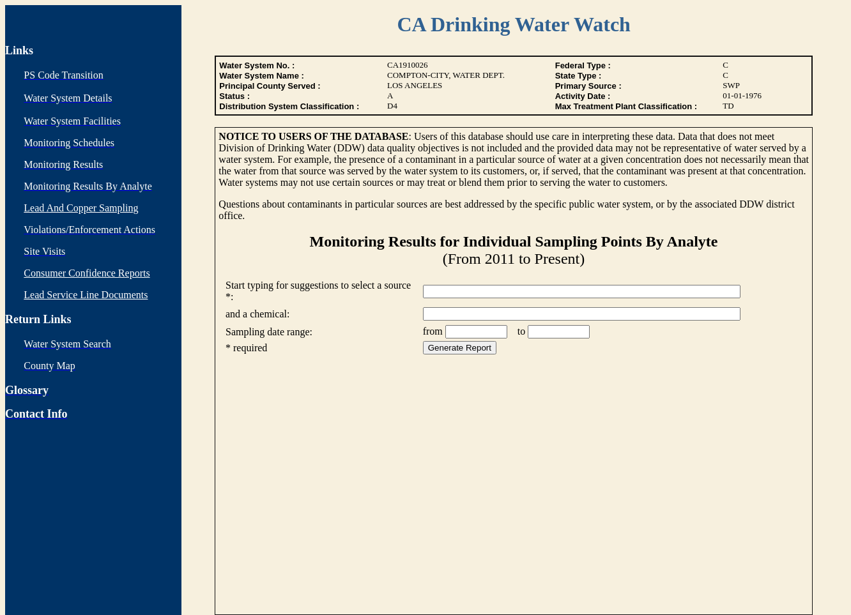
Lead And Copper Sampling (81, 207)
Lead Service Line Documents (86, 294)
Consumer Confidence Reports (87, 273)
